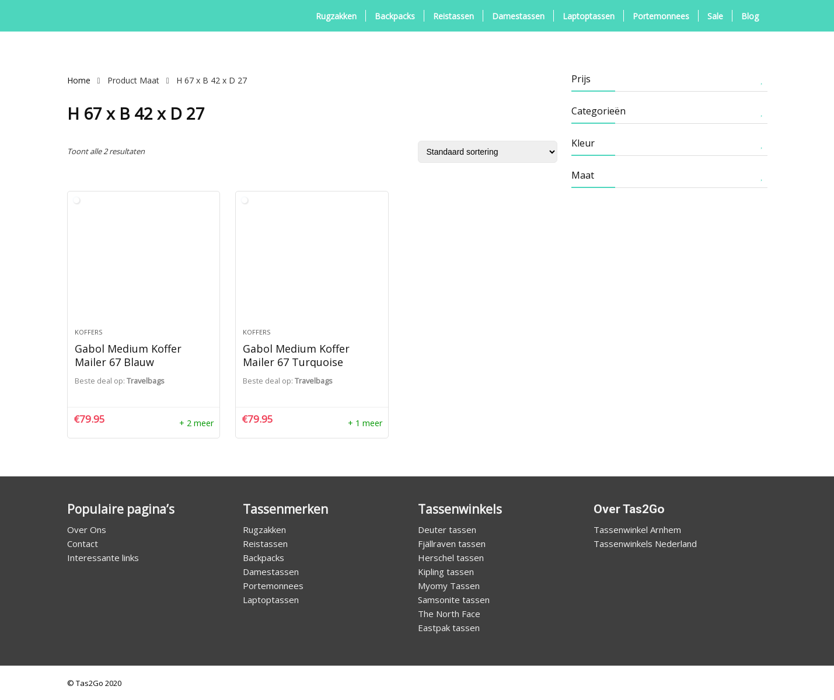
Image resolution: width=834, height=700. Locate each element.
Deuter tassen (447, 529)
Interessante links (103, 557)
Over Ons (86, 529)
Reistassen (453, 16)
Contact (82, 543)
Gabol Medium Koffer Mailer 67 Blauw (128, 355)
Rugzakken (336, 16)
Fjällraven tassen (452, 543)
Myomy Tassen (449, 585)
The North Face (449, 613)
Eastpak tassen (449, 627)
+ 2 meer (196, 423)
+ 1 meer (365, 423)
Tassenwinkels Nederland (645, 543)
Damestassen (518, 16)
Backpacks (395, 16)
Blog (750, 16)
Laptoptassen (589, 16)
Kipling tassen (446, 571)
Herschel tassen (451, 557)
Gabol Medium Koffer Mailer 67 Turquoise (296, 355)
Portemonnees (661, 16)
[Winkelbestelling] (487, 152)
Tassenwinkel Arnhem (637, 529)
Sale (715, 16)
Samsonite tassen (454, 599)
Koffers (88, 332)
